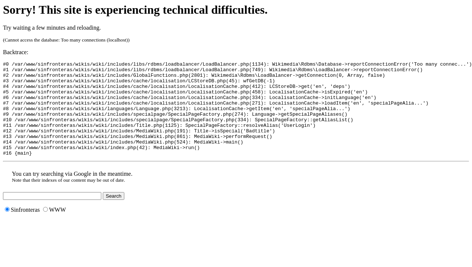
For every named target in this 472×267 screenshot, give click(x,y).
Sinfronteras (22, 228)
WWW (54, 228)
